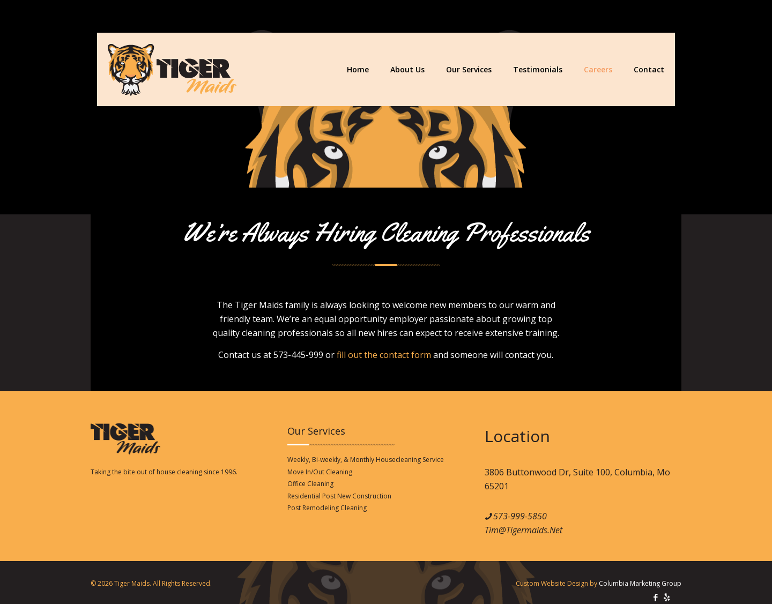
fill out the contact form (384, 355)
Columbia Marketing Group (640, 583)
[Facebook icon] (655, 597)
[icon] (667, 597)
